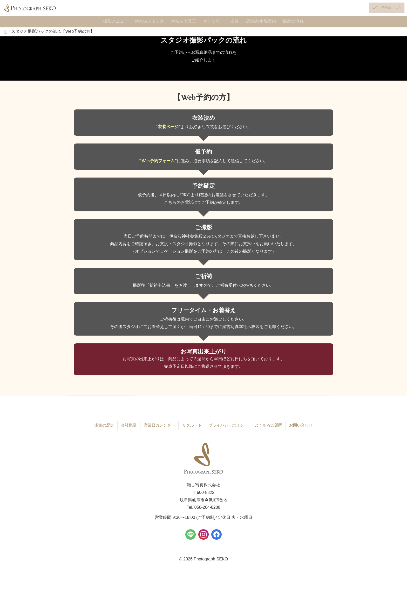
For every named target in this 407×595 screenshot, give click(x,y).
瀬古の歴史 (104, 427)
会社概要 (128, 427)
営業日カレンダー (158, 427)
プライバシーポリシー (227, 427)
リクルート (191, 427)
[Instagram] (203, 536)
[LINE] (190, 536)
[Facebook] (216, 536)
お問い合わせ (300, 427)
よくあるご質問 (268, 427)
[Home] (6, 34)
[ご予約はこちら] (382, 10)
